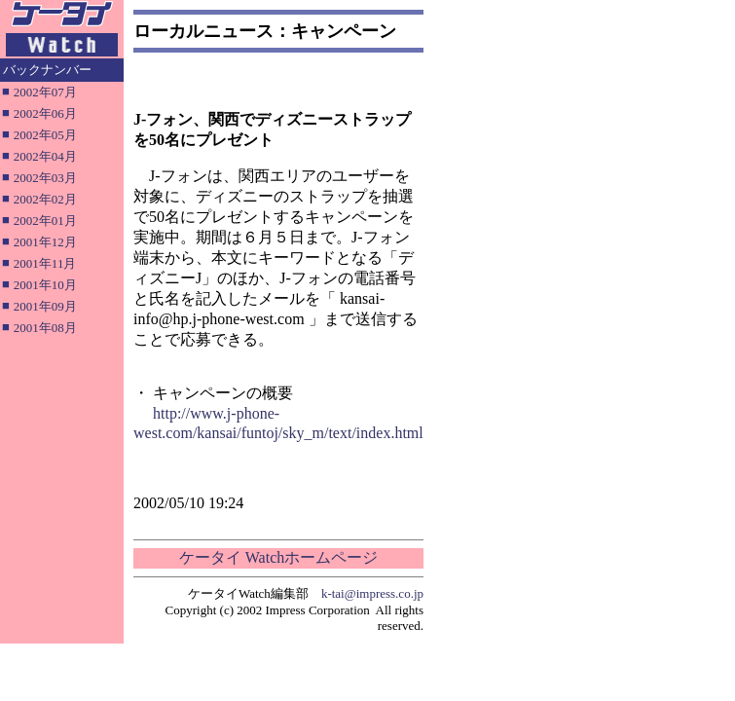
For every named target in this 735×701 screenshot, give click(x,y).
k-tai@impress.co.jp (372, 593)
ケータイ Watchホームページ (278, 557)
